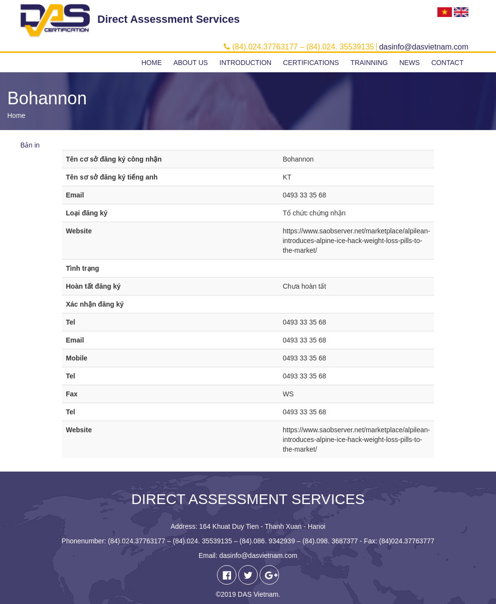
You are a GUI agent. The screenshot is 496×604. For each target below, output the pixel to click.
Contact (447, 62)
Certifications (311, 62)
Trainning (369, 62)
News (409, 62)
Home (151, 62)
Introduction (245, 62)
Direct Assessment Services (168, 19)
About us (190, 62)
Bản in (30, 145)
